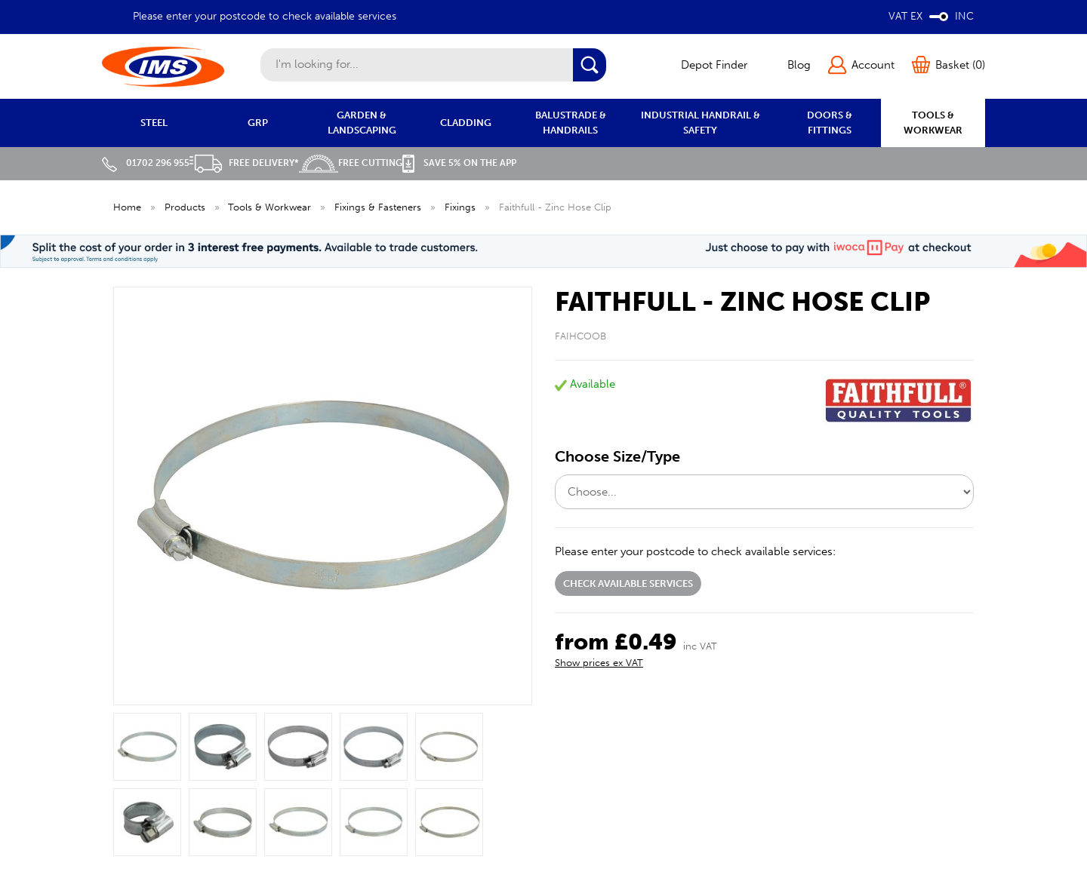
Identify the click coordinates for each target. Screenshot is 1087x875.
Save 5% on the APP (459, 163)
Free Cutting (350, 163)
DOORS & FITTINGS (829, 122)
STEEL (154, 122)
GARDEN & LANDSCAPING (362, 122)
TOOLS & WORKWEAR (933, 122)
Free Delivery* (244, 163)
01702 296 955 (145, 163)
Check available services (628, 583)
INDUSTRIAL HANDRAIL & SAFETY (700, 122)
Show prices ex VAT (599, 662)
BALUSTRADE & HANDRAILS (570, 122)
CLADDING (465, 122)
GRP (258, 122)
